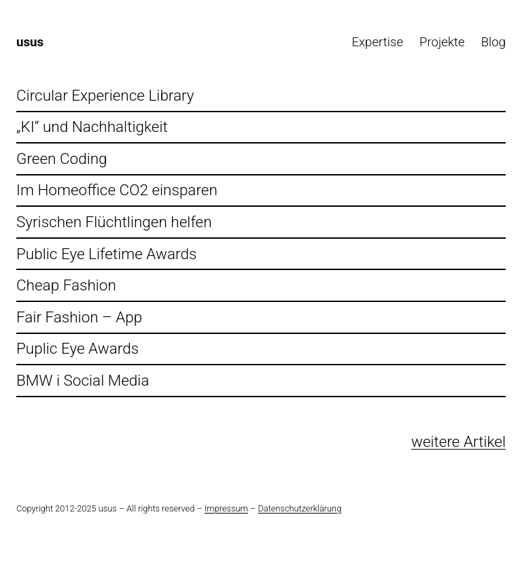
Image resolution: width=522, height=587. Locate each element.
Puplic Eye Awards (77, 348)
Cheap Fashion (66, 285)
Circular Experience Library (105, 95)
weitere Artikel (458, 442)
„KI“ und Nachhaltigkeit (92, 126)
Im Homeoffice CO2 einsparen (117, 190)
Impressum (226, 508)
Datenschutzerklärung (299, 508)
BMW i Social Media (82, 380)
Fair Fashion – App (79, 317)
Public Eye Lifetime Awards (106, 254)
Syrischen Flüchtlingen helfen (114, 222)
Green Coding (61, 158)
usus (30, 42)
